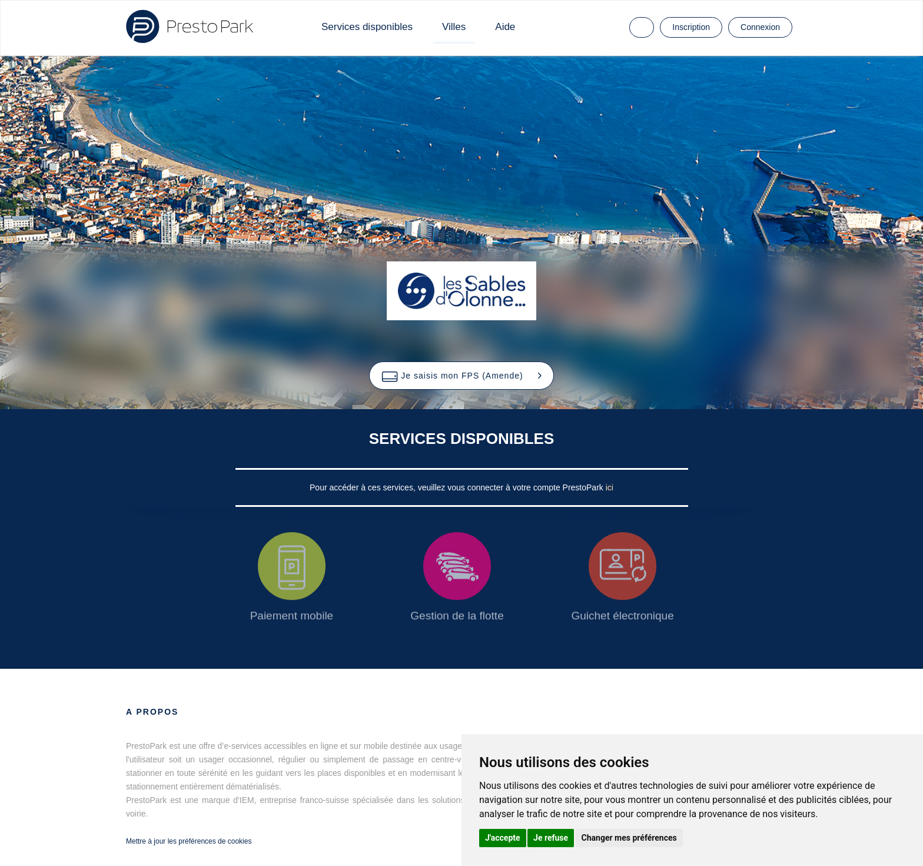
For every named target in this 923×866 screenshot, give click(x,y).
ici (609, 487)
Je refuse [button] (550, 837)
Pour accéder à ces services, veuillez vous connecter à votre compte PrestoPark (458, 487)
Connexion (760, 27)
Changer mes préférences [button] (629, 837)
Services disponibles (367, 26)
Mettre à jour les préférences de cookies (188, 841)
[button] (461, 375)
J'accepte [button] (502, 837)
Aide (505, 26)
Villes (454, 26)
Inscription (691, 27)
